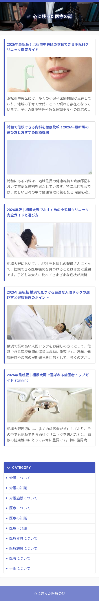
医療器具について (23, 538)
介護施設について (23, 498)
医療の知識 (18, 518)
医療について (19, 508)
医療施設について (23, 548)
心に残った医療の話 (52, 16)
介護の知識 (18, 488)
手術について (19, 568)
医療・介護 (18, 528)
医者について (19, 558)
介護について (19, 478)
